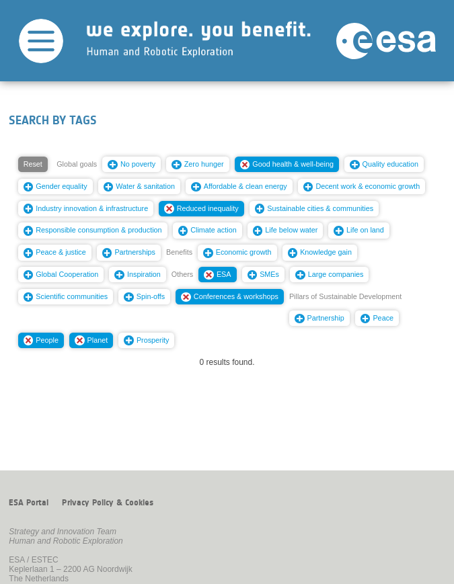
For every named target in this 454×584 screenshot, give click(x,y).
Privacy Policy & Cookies (107, 502)
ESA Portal (28, 502)
